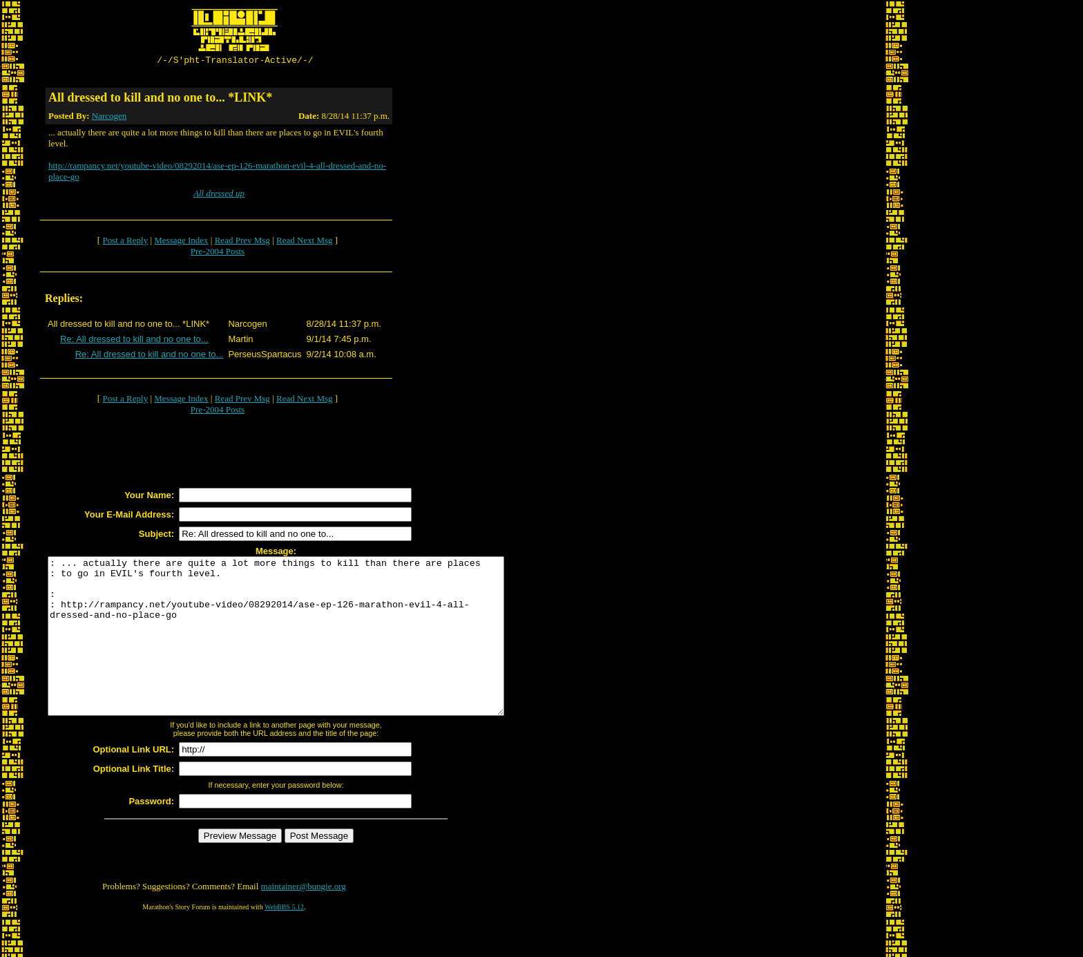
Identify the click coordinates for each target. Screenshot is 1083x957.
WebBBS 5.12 (284, 940)
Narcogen (109, 118)
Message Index (181, 242)
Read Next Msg (304, 242)
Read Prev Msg (242, 242)
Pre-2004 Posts (218, 253)
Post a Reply (125, 242)
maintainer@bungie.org (303, 919)
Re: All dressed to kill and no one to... (134, 341)
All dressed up (219, 195)
